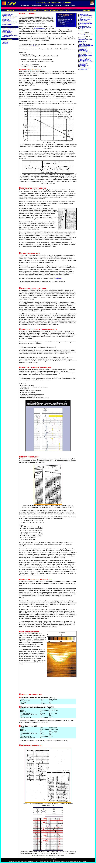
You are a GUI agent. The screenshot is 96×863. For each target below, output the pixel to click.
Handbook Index (7, 15)
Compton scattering (39, 28)
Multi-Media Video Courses (9, 28)
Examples (81, 30)
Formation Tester (83, 66)
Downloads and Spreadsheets (10, 16)
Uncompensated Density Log (86, 15)
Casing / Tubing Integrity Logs (86, 61)
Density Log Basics (84, 14)
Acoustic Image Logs (84, 59)
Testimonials (6, 19)
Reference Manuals (7, 31)
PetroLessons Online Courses (10, 35)
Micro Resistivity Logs (84, 44)
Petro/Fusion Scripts (8, 34)
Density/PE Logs (83, 48)
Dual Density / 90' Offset (85, 22)
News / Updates (7, 20)
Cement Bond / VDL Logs (85, 60)
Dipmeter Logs (82, 56)
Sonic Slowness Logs (84, 46)
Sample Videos (6, 30)
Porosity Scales (83, 24)
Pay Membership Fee (8, 14)
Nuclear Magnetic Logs (84, 51)
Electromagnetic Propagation (86, 45)
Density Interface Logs (84, 26)
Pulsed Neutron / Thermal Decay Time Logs (84, 53)
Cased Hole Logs (83, 63)
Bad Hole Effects (83, 20)
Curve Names (82, 28)
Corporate (5, 42)
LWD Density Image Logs (85, 27)
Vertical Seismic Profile (84, 68)
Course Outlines (7, 32)
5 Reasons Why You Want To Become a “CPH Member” (10, 22)
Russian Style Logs (84, 65)
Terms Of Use (6, 13)
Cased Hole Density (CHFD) (85, 23)
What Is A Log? (82, 38)
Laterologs (81, 43)
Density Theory (34, 46)
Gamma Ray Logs (83, 50)
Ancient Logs (82, 64)
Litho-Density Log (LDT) (85, 19)
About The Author (7, 24)
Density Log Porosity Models (86, 34)
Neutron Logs (82, 49)
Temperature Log (83, 69)
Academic (5, 43)
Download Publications (8, 18)
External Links (6, 36)
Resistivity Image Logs (84, 58)
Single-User (6, 41)
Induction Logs (82, 41)
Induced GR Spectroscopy (85, 55)
